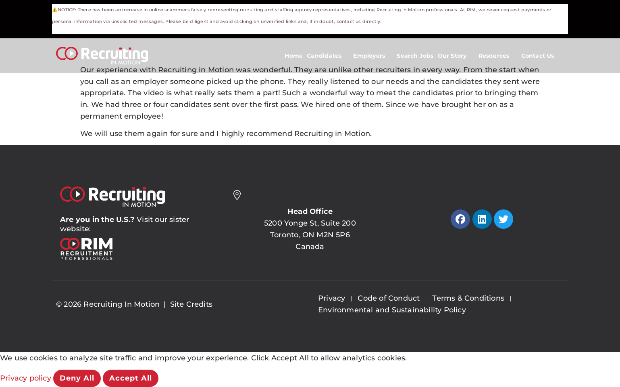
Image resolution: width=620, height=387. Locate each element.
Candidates (328, 56)
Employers (373, 56)
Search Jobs (415, 55)
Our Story (456, 56)
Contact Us (541, 56)
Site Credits (191, 304)
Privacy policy (26, 378)
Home (294, 55)
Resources (498, 56)
